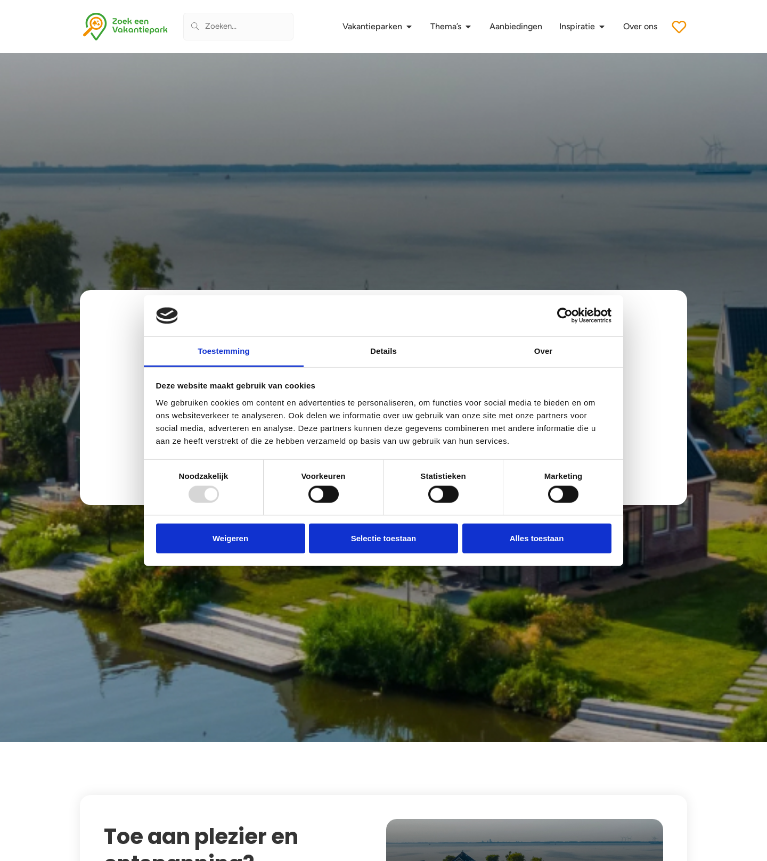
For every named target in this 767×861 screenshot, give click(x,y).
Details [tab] (383, 350)
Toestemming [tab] (224, 350)
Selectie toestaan (384, 537)
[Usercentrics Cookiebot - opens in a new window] (564, 316)
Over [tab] (543, 350)
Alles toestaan (537, 537)
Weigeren (230, 537)
